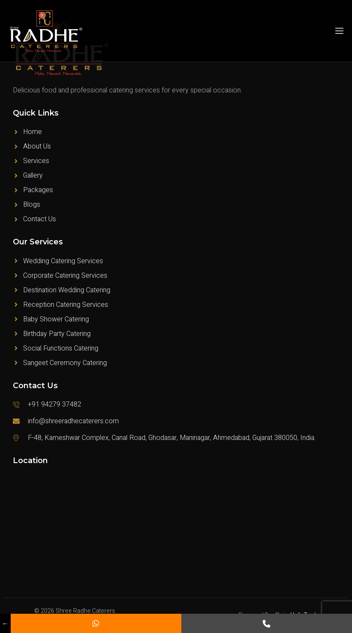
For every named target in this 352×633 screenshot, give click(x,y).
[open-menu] (338, 31)
